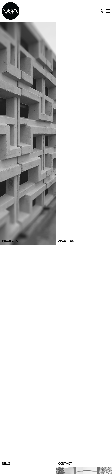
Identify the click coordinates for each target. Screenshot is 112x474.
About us (66, 240)
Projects (10, 240)
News (6, 463)
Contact (65, 463)
